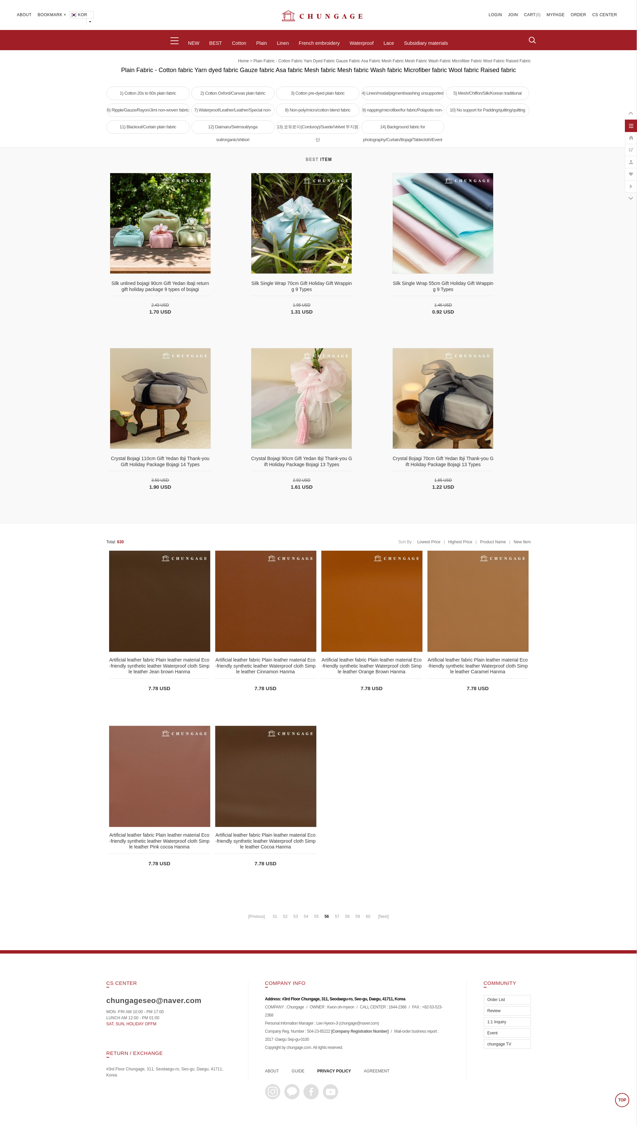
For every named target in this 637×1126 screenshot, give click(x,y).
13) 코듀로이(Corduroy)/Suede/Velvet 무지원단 (317, 129)
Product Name (493, 542)
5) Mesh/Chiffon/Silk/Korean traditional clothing (487, 95)
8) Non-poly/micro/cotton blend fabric (317, 109)
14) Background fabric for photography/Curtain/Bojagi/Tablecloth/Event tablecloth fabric (402, 129)
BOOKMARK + (52, 14)
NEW (193, 43)
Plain (261, 43)
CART (530, 14)
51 (275, 916)
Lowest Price (429, 542)
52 (285, 916)
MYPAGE (556, 14)
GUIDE (298, 1071)
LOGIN (495, 14)
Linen (283, 43)
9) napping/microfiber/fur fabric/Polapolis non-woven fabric (402, 112)
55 (316, 916)
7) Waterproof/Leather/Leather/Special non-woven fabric (232, 112)
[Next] (383, 916)
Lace (388, 43)
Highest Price (460, 542)
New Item (522, 542)
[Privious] (256, 916)
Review (494, 1010)
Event (492, 1033)
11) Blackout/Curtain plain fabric (148, 126)
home (243, 61)
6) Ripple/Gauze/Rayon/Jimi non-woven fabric (148, 109)
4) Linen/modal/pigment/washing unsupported (402, 93)
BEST (215, 43)
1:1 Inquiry (496, 1022)
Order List (496, 999)
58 (347, 916)
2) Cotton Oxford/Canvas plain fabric (232, 93)
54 (306, 916)
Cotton (239, 43)
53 (295, 916)
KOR (79, 14)
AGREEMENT (376, 1071)
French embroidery (319, 43)
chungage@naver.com (359, 1023)
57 (337, 916)
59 (357, 916)
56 (326, 916)
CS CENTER (604, 14)
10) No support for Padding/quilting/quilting (487, 109)
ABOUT (24, 14)
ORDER (578, 14)
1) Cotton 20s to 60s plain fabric (148, 93)
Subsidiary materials (426, 43)
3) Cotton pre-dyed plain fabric (317, 93)
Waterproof (362, 43)
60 (368, 916)
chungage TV (499, 1044)
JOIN (513, 14)
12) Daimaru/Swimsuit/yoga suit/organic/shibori (232, 129)
